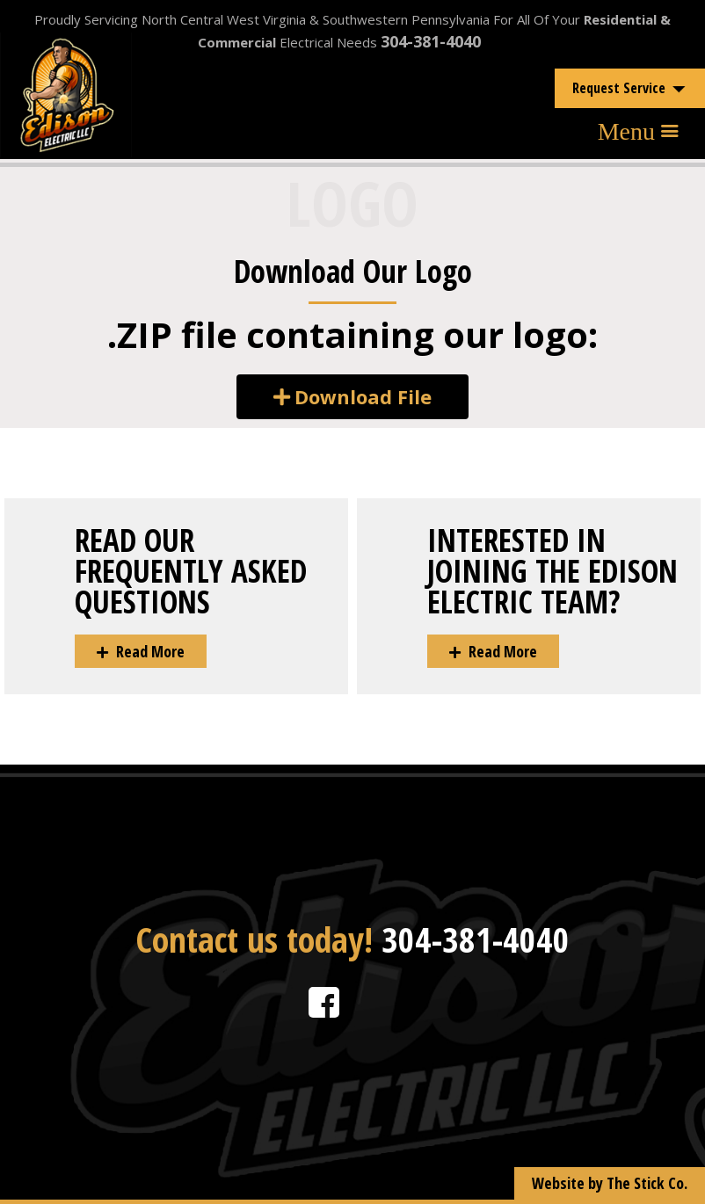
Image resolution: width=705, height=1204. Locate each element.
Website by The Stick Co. (609, 1182)
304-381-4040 (431, 41)
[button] (352, 396)
